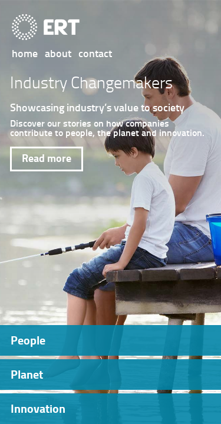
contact (95, 53)
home (25, 53)
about (58, 53)
